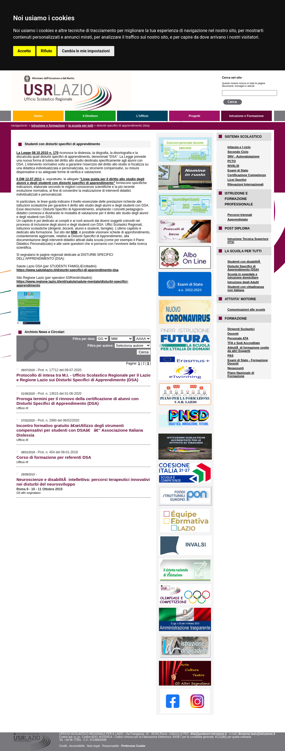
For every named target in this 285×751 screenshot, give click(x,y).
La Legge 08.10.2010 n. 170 (37, 153)
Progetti (194, 115)
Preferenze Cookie (133, 745)
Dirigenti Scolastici (241, 329)
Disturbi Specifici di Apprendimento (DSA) (243, 268)
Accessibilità (76, 745)
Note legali (93, 745)
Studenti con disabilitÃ (244, 261)
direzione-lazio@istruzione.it (256, 733)
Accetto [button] (24, 51)
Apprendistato (237, 219)
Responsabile (110, 745)
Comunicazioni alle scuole (246, 309)
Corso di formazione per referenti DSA (53, 457)
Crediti (63, 745)
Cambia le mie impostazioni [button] (86, 51)
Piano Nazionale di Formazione (240, 374)
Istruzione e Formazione (246, 115)
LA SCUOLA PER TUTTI (80, 125)
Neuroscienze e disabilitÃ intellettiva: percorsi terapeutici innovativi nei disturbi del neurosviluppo (83, 481)
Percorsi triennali (239, 214)
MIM (74, 232)
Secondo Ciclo (237, 151)
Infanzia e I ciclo (238, 147)
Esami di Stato (237, 170)
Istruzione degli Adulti (243, 282)
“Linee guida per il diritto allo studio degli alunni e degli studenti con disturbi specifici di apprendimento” (80, 181)
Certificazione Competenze (246, 175)
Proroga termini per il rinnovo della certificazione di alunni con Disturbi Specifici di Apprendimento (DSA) (77, 401)
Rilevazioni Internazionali (245, 184)
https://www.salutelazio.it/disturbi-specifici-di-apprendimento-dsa (67, 270)
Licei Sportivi (236, 179)
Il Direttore (90, 115)
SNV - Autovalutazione (243, 156)
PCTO (231, 161)
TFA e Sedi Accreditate (243, 343)
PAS (230, 355)
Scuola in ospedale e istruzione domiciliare (242, 276)
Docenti (232, 333)
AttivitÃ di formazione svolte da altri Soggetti (248, 349)
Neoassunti (235, 368)
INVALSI (233, 165)
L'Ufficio (142, 115)
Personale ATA (237, 338)
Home (38, 115)
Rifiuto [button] (46, 51)
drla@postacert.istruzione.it (208, 733)
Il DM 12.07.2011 (29, 179)
